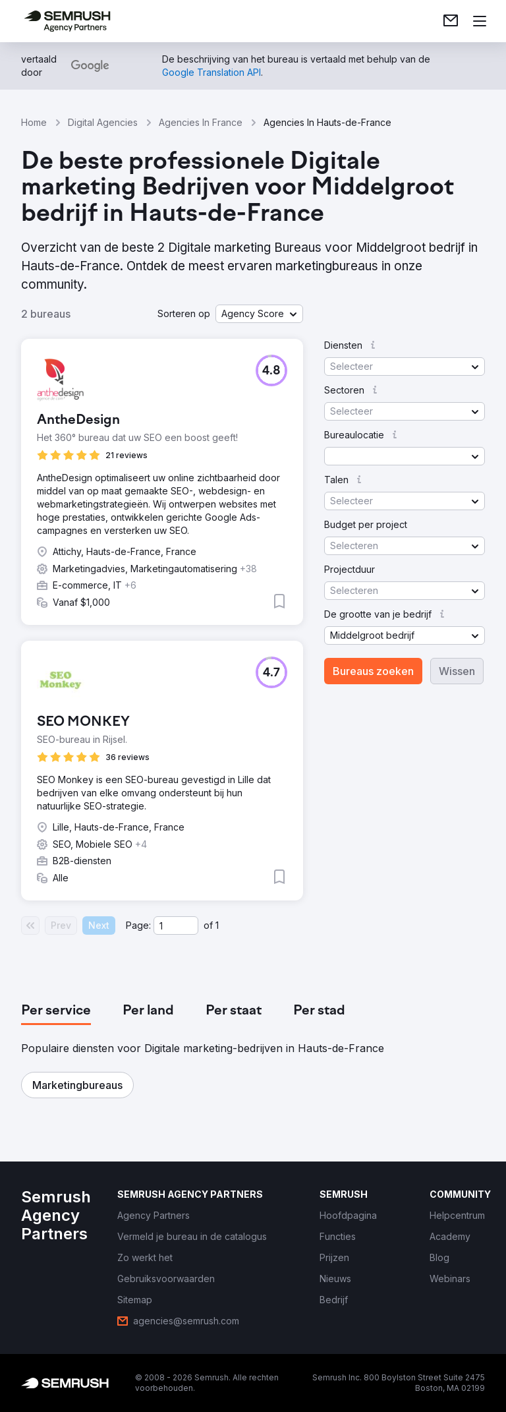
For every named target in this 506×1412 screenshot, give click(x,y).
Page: (138, 925)
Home (34, 122)
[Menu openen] (479, 21)
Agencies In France (200, 122)
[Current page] (176, 925)
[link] (451, 21)
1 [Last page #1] (217, 925)
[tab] (56, 1011)
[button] (259, 314)
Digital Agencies (103, 122)
